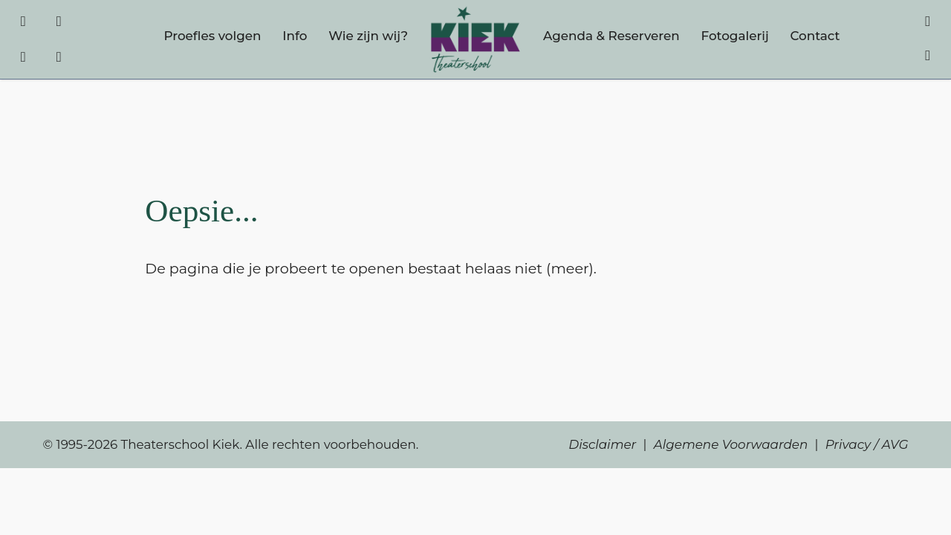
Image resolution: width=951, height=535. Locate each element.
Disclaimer (602, 444)
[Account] (928, 55)
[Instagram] (59, 19)
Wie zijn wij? (368, 35)
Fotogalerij (735, 35)
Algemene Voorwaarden (731, 444)
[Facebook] (23, 19)
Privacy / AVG (867, 444)
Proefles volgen (212, 35)
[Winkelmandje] (928, 19)
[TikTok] (23, 60)
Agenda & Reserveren (611, 35)
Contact (815, 35)
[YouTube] (59, 60)
